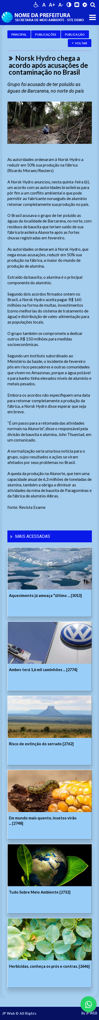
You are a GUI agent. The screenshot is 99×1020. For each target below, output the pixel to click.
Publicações (45, 34)
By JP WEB (89, 1013)
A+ (52, 5)
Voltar (79, 43)
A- (60, 5)
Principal (19, 34)
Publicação (75, 34)
